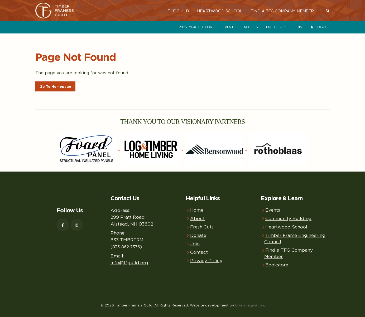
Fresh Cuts (276, 27)
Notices (251, 27)
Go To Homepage (55, 87)
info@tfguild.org (129, 262)
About (197, 218)
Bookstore (276, 264)
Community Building (288, 218)
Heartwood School (219, 11)
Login (317, 27)
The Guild (178, 11)
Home (196, 209)
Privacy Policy (206, 260)
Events (229, 27)
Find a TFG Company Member (282, 11)
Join (298, 27)
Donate (198, 235)
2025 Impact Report (196, 27)
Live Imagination (249, 305)
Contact (199, 252)
